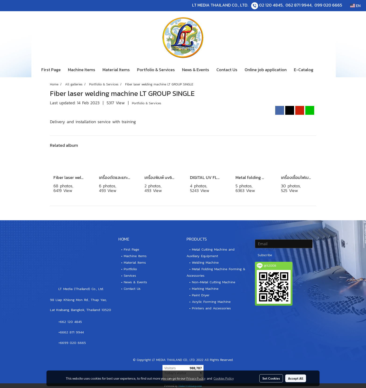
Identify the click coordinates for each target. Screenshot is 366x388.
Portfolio (130, 269)
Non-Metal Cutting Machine (213, 282)
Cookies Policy (224, 378)
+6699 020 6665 (72, 342)
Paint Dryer (200, 295)
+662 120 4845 (70, 321)
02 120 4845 (271, 5)
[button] (323, 70)
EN (355, 5)
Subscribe (265, 255)
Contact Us (226, 69)
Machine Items (81, 69)
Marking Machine (205, 288)
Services (130, 275)
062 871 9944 (298, 5)
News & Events (195, 69)
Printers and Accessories (211, 308)
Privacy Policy (195, 378)
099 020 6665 (328, 5)
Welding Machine (205, 262)
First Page (51, 69)
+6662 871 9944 (71, 332)
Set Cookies (271, 378)
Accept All (295, 378)
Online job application (266, 69)
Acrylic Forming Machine (211, 301)
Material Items (116, 69)
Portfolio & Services (156, 69)
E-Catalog (303, 69)
